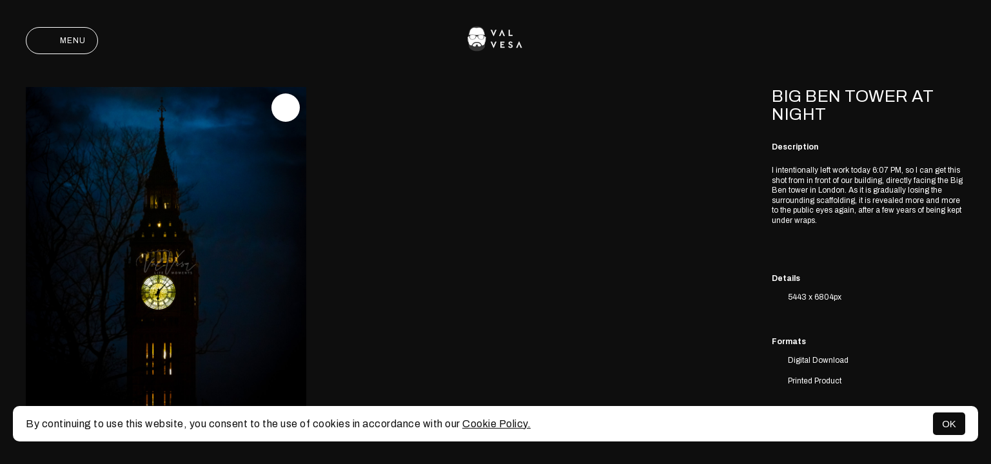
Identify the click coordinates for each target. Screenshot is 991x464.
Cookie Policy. (496, 423)
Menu (62, 40)
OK (949, 423)
